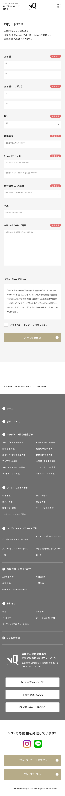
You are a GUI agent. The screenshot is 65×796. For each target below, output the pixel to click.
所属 (6, 205)
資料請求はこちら (32, 694)
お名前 (7, 56)
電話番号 (9, 136)
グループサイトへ (32, 774)
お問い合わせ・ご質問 (15, 225)
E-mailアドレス (12, 156)
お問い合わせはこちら (33, 707)
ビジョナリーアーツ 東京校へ (32, 760)
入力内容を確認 (32, 337)
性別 (6, 116)
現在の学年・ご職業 (14, 186)
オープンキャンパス (32, 682)
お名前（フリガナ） (13, 86)
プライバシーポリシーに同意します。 (29, 324)
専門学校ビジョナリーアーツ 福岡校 (17, 386)
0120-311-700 (33, 666)
